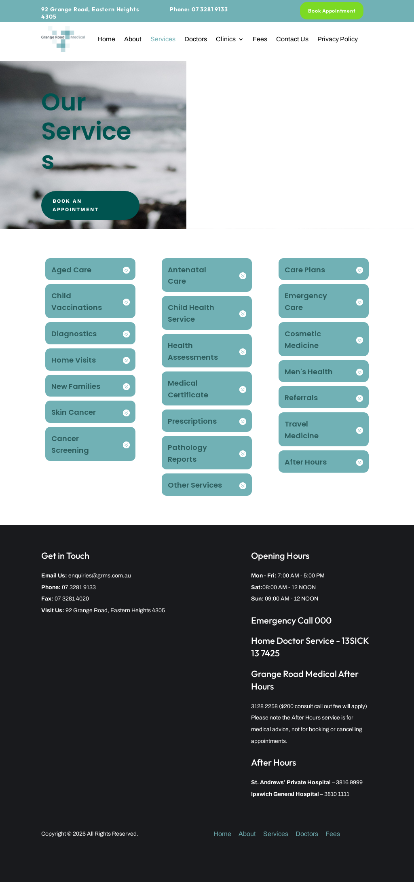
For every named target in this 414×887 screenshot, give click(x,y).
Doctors (195, 39)
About (133, 39)
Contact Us (292, 39)
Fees (260, 39)
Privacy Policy (337, 39)
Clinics (226, 39)
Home (106, 39)
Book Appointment (332, 10)
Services (162, 39)
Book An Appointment (82, 207)
